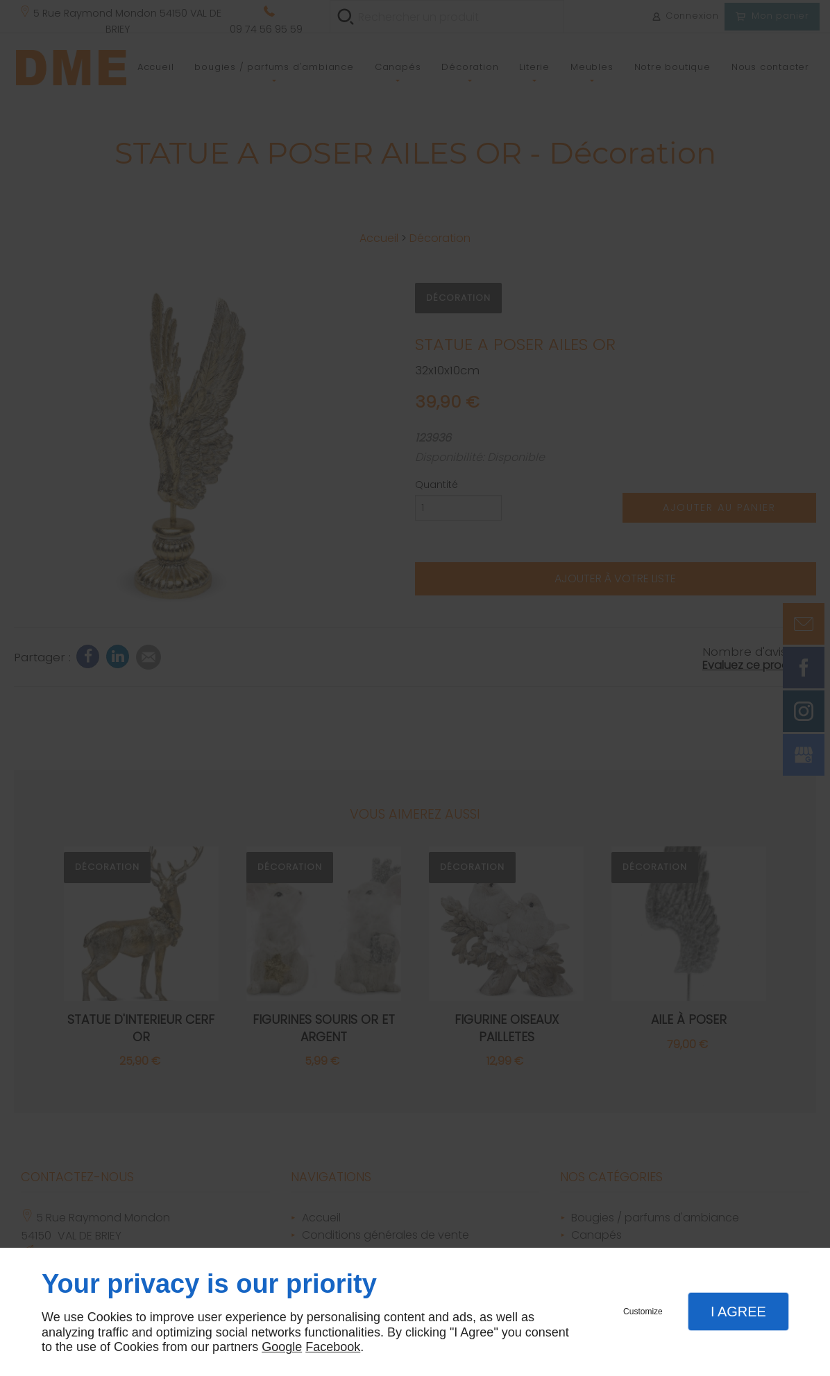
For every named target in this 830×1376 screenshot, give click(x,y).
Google (282, 1347)
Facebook (332, 1347)
